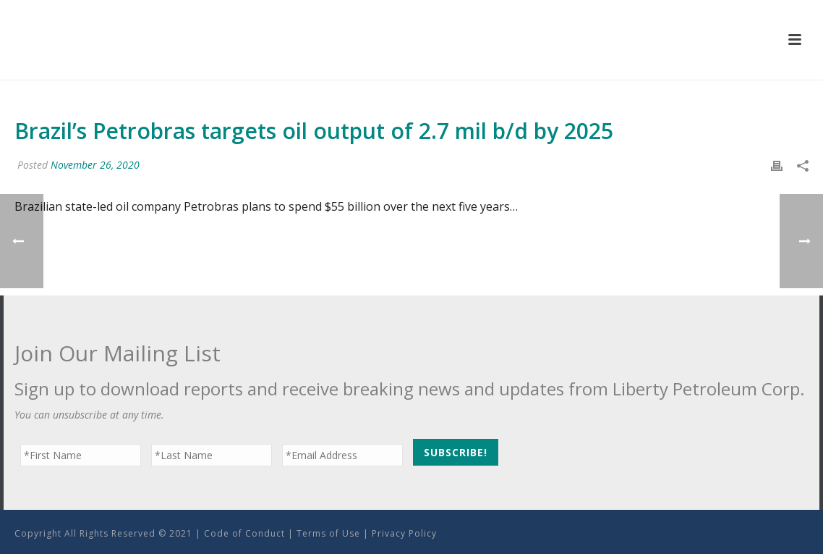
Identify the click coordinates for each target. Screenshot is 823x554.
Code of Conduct (244, 533)
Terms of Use (328, 533)
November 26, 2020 (95, 165)
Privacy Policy (404, 533)
